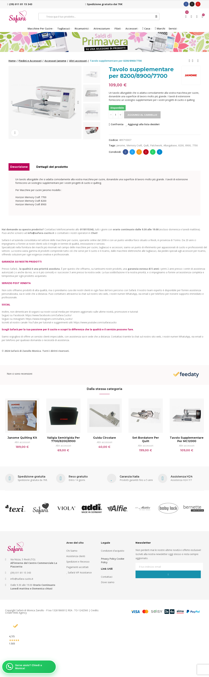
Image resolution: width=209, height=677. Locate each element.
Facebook (125, 152)
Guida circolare (104, 437)
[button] (19, 4)
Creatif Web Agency (16, 617)
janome (120, 145)
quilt (146, 145)
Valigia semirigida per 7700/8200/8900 (63, 439)
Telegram (159, 152)
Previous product (189, 60)
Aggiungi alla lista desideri (144, 124)
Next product (197, 60)
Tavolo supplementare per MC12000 (187, 439)
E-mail (139, 152)
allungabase (170, 145)
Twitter (132, 152)
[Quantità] (115, 114)
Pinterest (146, 152)
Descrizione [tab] (19, 166)
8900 (188, 145)
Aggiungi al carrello (142, 114)
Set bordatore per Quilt (145, 439)
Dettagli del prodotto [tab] (52, 166)
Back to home (193, 60)
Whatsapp (152, 152)
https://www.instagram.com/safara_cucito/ (49, 318)
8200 (181, 145)
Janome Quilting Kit (22, 437)
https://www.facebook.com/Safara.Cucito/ (48, 315)
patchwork (156, 145)
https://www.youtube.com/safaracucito (95, 322)
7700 (195, 145)
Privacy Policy (108, 563)
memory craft (134, 145)
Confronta (117, 124)
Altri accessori (22, 442)
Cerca (156, 16)
